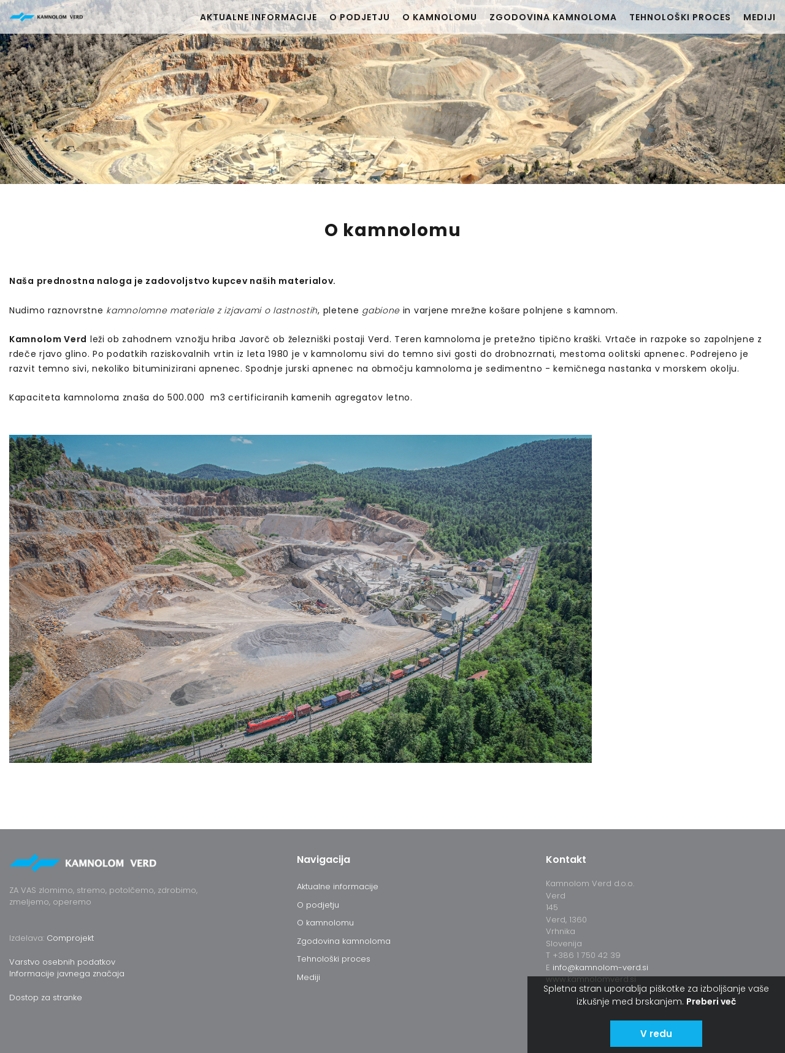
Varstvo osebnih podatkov (62, 962)
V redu (656, 1033)
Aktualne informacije (258, 17)
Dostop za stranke (45, 997)
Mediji (759, 17)
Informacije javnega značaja (66, 973)
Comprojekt (70, 938)
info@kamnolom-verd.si (600, 967)
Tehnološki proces (680, 17)
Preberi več (711, 1001)
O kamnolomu (439, 17)
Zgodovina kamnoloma (553, 17)
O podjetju (359, 17)
